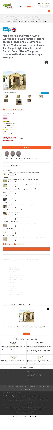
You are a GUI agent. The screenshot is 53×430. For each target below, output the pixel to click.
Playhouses (7, 21)
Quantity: (4, 131)
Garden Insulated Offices (16, 16)
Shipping (39, 386)
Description (10, 259)
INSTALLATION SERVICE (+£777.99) (14, 191)
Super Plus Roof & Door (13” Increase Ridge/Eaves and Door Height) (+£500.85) (23, 223)
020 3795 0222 (45, 3)
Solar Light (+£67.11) (12, 198)
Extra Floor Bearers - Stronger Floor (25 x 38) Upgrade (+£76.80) (20, 216)
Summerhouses (7, 19)
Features (5, 259)
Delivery (20, 259)
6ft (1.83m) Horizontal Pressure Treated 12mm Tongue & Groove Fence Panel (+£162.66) (24, 184)
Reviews (37, 259)
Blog (8, 386)
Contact (26, 389)
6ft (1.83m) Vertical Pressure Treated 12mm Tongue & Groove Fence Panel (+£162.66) (24, 179)
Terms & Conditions (19, 386)
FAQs (49, 386)
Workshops (31, 18)
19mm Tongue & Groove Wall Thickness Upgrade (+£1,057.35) (19, 230)
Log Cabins (32, 19)
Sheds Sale (27, 16)
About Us (12, 386)
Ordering (44, 386)
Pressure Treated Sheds (20, 18)
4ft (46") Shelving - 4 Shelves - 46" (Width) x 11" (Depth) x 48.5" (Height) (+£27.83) (23, 205)
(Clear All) (29, 304)
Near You (31, 389)
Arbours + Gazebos (24, 21)
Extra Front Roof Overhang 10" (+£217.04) (16, 212)
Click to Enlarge (44, 93)
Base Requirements (31, 259)
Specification (15, 259)
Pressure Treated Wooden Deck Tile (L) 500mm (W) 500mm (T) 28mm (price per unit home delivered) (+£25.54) (28, 238)
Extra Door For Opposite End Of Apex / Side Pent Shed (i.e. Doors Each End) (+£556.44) (24, 172)
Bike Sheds (14, 21)
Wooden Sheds (36, 16)
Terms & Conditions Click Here (28, 402)
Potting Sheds (41, 19)
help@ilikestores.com (33, 380)
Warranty (24, 259)
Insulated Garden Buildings (21, 19)
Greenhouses (34, 21)
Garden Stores (43, 21)
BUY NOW (26, 147)
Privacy (21, 389)
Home (4, 386)
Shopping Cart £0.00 (25, 6)
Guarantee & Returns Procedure (30, 386)
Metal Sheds (39, 18)
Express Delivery (8, 18)
